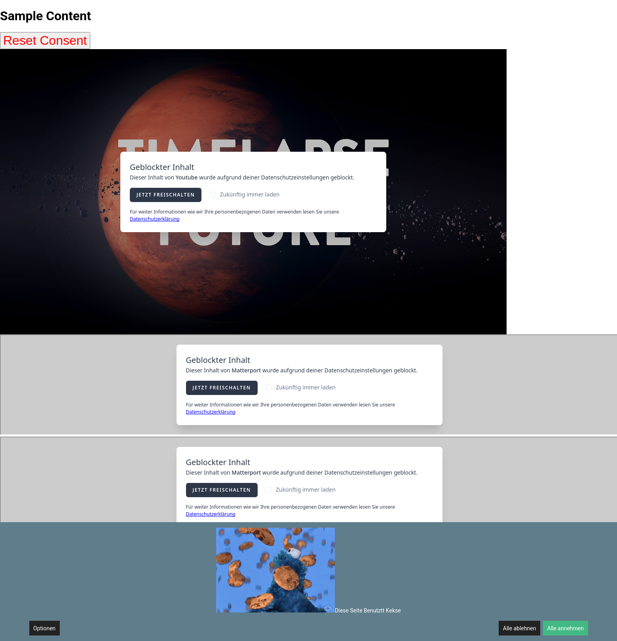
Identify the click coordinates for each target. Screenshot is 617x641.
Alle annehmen (565, 628)
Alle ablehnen (519, 628)
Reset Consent (45, 40)
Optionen (44, 628)
